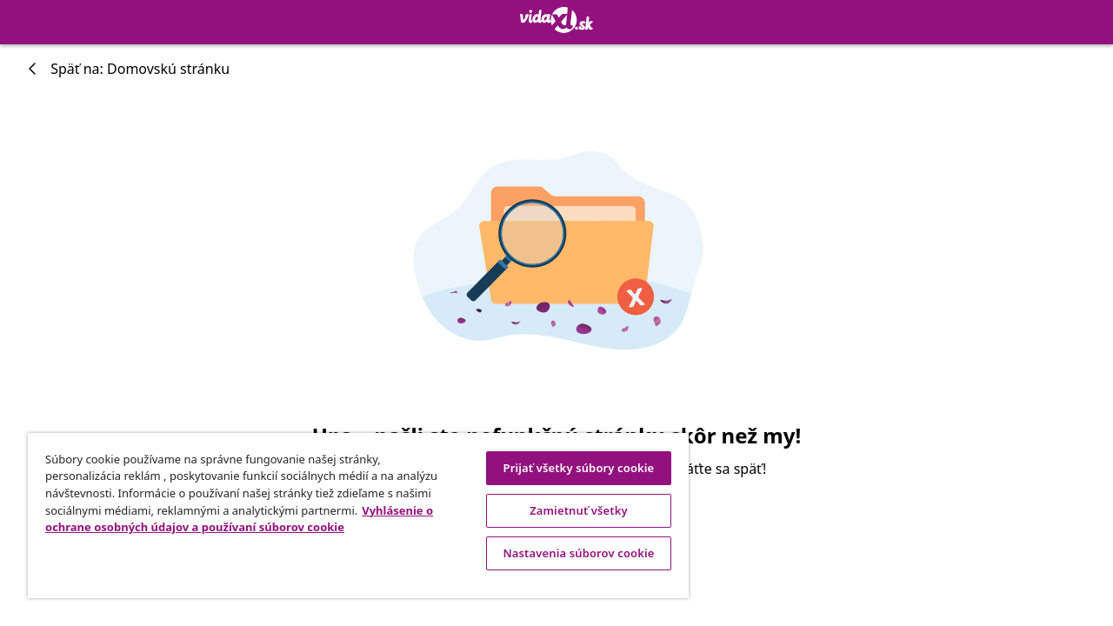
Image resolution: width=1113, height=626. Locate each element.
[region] (350, 515)
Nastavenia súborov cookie (565, 553)
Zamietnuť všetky (566, 510)
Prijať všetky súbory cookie (566, 468)
